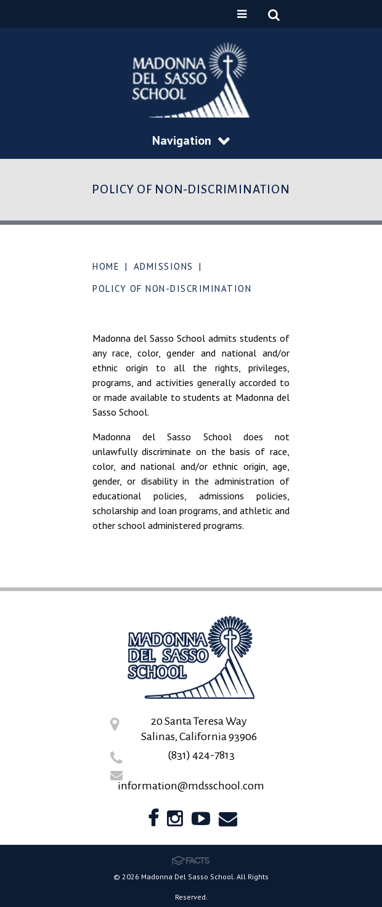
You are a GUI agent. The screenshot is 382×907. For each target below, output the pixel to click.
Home (106, 266)
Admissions (163, 266)
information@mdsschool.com (191, 786)
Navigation (191, 140)
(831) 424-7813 (201, 755)
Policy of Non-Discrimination (171, 288)
